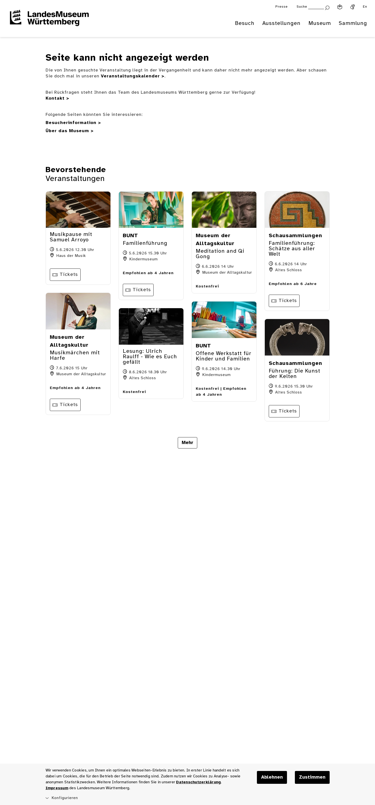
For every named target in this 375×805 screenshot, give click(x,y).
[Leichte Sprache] (339, 7)
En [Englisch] (365, 7)
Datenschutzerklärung (198, 782)
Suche (302, 7)
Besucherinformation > (73, 123)
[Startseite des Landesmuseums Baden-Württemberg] (49, 21)
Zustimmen (312, 777)
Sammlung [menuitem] (353, 23)
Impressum (57, 788)
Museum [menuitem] (319, 23)
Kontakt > (57, 98)
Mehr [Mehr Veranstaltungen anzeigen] (187, 442)
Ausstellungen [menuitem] (281, 23)
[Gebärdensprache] (352, 7)
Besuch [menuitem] (244, 23)
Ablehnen (272, 777)
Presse (281, 7)
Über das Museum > (70, 131)
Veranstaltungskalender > (132, 76)
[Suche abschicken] (327, 7)
